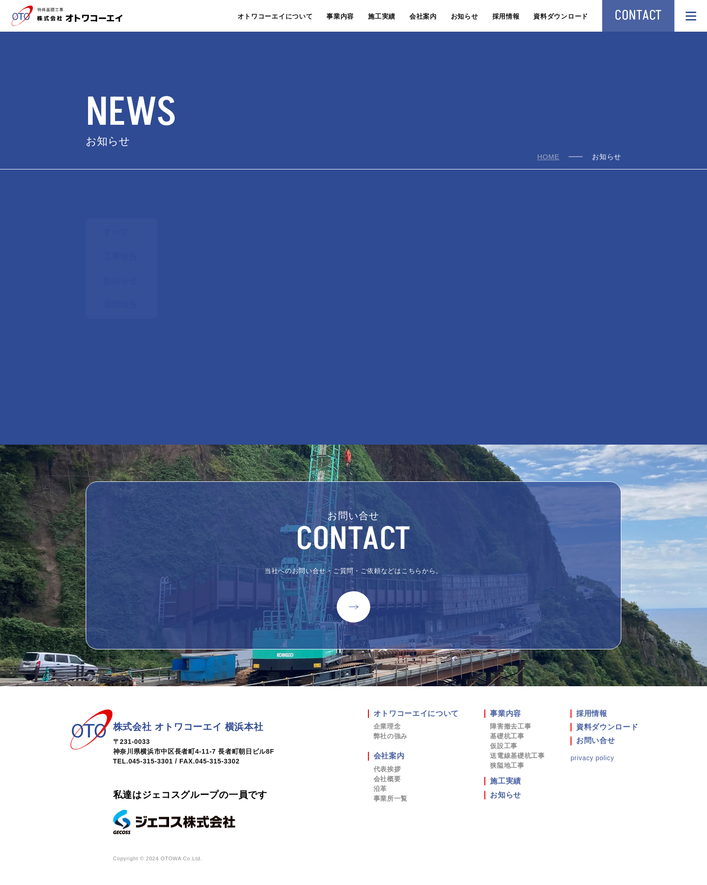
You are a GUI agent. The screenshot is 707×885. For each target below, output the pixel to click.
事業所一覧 (391, 798)
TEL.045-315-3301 (143, 761)
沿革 (380, 788)
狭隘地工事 (507, 765)
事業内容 (340, 16)
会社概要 (387, 779)
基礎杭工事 (507, 736)
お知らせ (464, 16)
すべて (116, 232)
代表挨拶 (387, 769)
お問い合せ (595, 740)
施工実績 (381, 16)
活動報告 (120, 304)
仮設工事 (503, 746)
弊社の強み (391, 736)
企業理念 (387, 726)
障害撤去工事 (510, 726)
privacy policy (592, 758)
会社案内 (423, 16)
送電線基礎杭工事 (517, 755)
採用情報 (506, 16)
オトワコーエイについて (275, 16)
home (548, 157)
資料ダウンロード (560, 16)
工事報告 (120, 256)
